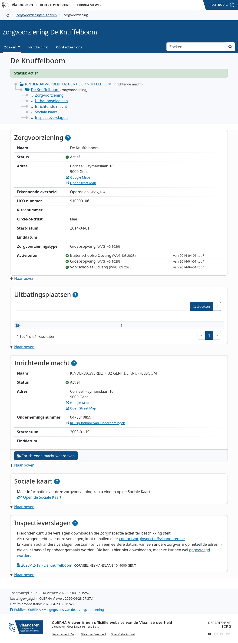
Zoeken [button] (10, 47)
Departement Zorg (55, 5)
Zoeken (201, 306)
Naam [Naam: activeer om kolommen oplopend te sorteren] (61, 316)
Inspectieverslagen (49, 117)
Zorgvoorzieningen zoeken (36, 15)
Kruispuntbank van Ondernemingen (95, 428)
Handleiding (38, 47)
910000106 (37, 328)
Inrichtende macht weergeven (46, 461)
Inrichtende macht (49, 106)
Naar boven (22, 278)
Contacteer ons (69, 47)
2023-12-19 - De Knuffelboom (44, 570)
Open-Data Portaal (123, 634)
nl (210, 634)
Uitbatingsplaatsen (49, 100)
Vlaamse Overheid (93, 634)
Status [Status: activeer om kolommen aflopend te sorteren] (205, 316)
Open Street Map (81, 183)
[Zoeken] (196, 46)
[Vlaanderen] (19, 5)
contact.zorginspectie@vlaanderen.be (152, 544)
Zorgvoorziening (47, 95)
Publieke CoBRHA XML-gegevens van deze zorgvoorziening (57, 609)
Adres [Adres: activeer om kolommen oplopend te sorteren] (116, 316)
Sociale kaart (44, 112)
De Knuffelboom (45, 89)
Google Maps (78, 177)
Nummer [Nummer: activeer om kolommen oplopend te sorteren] (30, 316)
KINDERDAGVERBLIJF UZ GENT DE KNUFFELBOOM (68, 84)
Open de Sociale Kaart (39, 502)
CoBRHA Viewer (89, 5)
